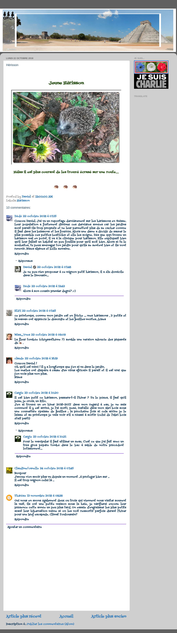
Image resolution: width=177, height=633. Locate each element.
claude (19, 359)
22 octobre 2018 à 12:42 (48, 286)
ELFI (17, 311)
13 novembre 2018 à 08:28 (45, 496)
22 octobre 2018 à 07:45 (39, 311)
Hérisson (23, 201)
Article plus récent (23, 616)
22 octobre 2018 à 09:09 (48, 335)
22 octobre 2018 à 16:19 (41, 359)
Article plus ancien (108, 616)
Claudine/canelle (26, 468)
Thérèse (20, 496)
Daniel (27, 267)
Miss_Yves (22, 335)
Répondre (21, 254)
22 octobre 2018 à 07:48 (54, 267)
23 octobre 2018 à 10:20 (41, 393)
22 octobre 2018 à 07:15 (39, 216)
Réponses (25, 261)
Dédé (18, 216)
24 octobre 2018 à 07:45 (57, 468)
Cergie (18, 393)
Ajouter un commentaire (24, 527)
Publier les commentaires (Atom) (50, 624)
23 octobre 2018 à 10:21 (49, 437)
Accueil (66, 616)
